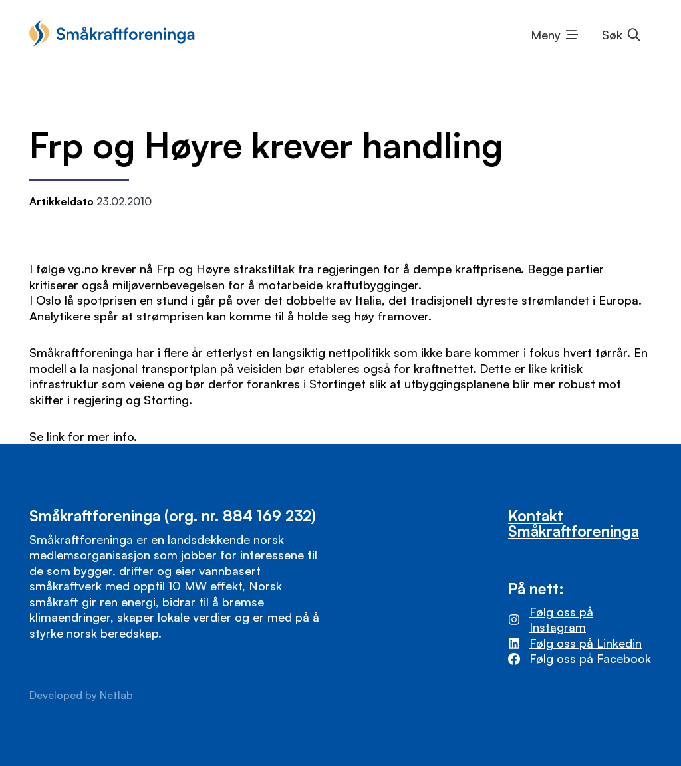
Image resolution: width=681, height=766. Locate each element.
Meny (546, 34)
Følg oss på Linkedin (585, 643)
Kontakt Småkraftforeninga (573, 523)
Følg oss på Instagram (561, 619)
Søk (612, 34)
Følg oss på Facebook (590, 658)
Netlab (116, 695)
